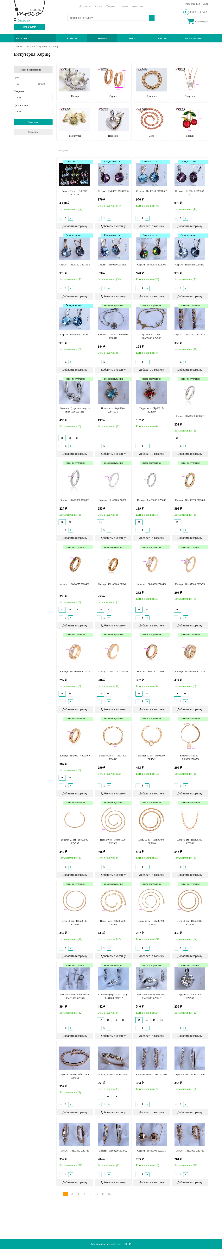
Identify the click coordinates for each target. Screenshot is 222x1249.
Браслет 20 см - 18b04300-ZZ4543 (113, 757)
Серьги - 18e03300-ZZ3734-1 (189, 1074)
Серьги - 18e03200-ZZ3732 (113, 1150)
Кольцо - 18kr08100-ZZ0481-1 (113, 586)
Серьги (113, 96)
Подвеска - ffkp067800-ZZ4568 (190, 996)
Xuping (102, 38)
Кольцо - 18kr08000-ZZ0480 (152, 584)
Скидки (110, 6)
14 (103, 1193)
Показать (33, 122)
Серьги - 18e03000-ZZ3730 (190, 1150)
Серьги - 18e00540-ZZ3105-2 (151, 191)
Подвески (113, 135)
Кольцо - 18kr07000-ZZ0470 (190, 671)
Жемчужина (193, 38)
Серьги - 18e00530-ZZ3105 (151, 264)
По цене (63, 150)
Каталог (35, 38)
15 (109, 1193)
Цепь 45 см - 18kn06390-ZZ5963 (190, 841)
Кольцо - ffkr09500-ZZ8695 (189, 415)
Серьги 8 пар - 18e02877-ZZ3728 (74, 193)
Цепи (151, 135)
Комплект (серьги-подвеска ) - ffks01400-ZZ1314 (75, 996)
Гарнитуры (75, 135)
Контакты (137, 6)
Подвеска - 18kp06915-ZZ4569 (151, 410)
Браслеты (152, 96)
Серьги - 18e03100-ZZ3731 (151, 1150)
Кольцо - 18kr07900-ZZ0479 (190, 584)
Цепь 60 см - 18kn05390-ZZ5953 (190, 922)
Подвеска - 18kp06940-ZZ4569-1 (113, 410)
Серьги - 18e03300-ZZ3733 (74, 1150)
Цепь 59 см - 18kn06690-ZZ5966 (113, 841)
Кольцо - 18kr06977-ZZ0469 (75, 755)
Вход (205, 4)
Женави (71, 38)
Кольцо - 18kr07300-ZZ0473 (113, 671)
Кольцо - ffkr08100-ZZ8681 (113, 500)
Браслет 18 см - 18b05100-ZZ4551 (75, 1076)
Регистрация (192, 4)
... (97, 1193)
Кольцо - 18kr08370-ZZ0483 (190, 500)
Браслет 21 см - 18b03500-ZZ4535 (75, 841)
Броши (189, 135)
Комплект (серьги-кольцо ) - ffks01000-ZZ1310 (151, 996)
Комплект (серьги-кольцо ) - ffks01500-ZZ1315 (75, 410)
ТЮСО (132, 38)
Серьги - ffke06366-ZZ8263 (190, 264)
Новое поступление (30, 69)
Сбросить (33, 132)
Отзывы (123, 6)
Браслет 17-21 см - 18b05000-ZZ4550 (152, 336)
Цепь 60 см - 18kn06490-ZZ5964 (151, 841)
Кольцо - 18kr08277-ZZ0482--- (75, 586)
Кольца (75, 96)
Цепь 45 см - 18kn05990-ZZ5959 (113, 922)
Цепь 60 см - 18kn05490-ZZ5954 (151, 922)
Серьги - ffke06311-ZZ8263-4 (190, 193)
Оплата (98, 6)
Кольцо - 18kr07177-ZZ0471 (152, 671)
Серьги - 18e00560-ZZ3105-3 (75, 264)
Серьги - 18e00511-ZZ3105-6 (113, 191)
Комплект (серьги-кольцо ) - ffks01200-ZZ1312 (113, 996)
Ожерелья (190, 96)
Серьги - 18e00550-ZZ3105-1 (113, 264)
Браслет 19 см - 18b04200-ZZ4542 (152, 757)
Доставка (84, 6)
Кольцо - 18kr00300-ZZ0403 (113, 1074)
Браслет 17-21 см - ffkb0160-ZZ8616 (113, 336)
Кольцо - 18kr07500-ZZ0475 (75, 671)
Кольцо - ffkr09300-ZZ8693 (74, 500)
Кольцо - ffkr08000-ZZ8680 (151, 500)
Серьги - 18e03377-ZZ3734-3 (189, 334)
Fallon (163, 38)
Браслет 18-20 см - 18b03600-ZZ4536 (190, 757)
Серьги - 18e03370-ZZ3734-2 (151, 1074)
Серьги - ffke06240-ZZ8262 (75, 334)
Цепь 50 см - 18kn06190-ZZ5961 (75, 922)
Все (19, 97)
